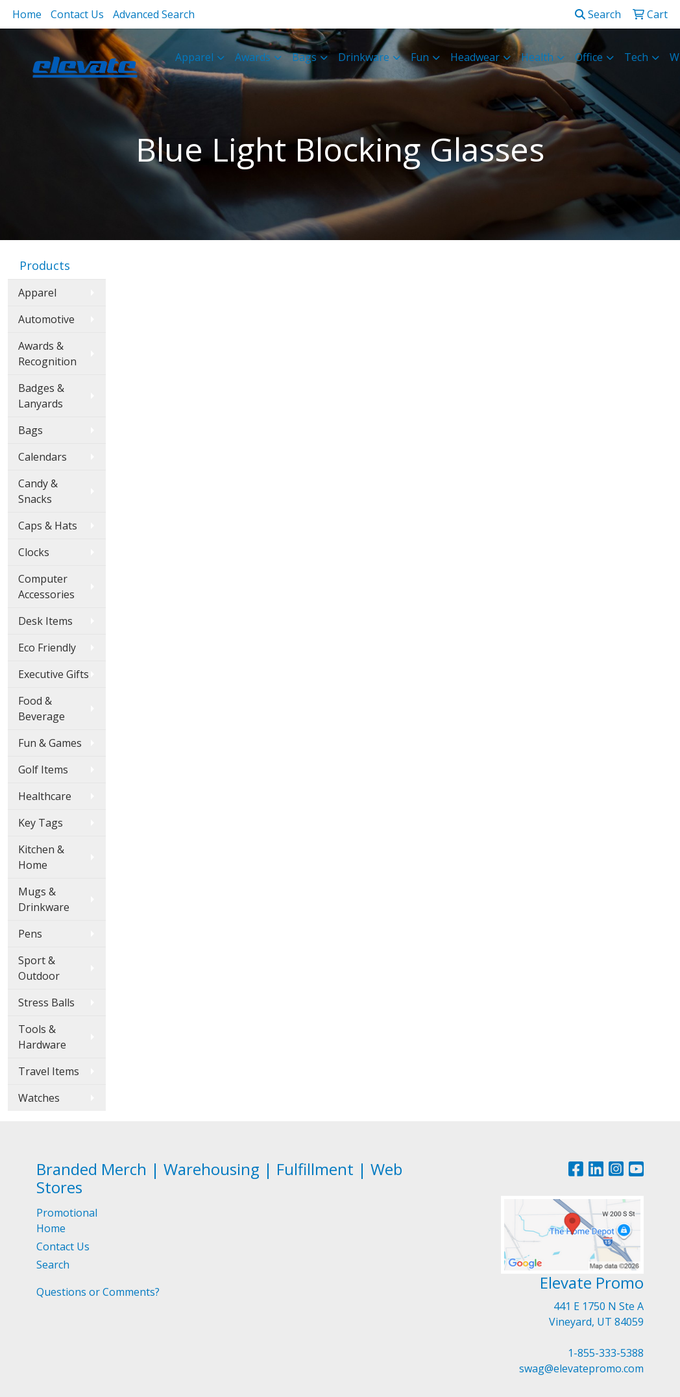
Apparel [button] (194, 57)
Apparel (37, 292)
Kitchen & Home (41, 857)
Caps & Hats (47, 525)
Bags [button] (304, 57)
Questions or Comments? (98, 1292)
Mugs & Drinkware (43, 899)
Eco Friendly (47, 647)
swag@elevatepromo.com (581, 1368)
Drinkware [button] (363, 57)
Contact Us (77, 14)
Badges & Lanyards (41, 396)
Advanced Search (154, 14)
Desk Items (45, 621)
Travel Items (48, 1071)
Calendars (42, 457)
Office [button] (589, 57)
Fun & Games (50, 743)
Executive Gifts (53, 674)
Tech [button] (636, 57)
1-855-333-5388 (606, 1353)
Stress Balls (46, 1002)
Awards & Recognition (47, 354)
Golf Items (43, 769)
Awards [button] (253, 57)
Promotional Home (66, 1220)
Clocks (33, 552)
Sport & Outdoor (39, 968)
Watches (39, 1098)
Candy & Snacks (38, 491)
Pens (30, 934)
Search (598, 14)
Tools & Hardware (42, 1037)
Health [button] (537, 57)
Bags (30, 430)
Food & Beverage (41, 708)
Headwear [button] (475, 57)
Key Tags (40, 823)
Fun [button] (420, 57)
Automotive (46, 319)
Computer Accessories (46, 586)
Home (27, 14)
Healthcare (44, 796)
